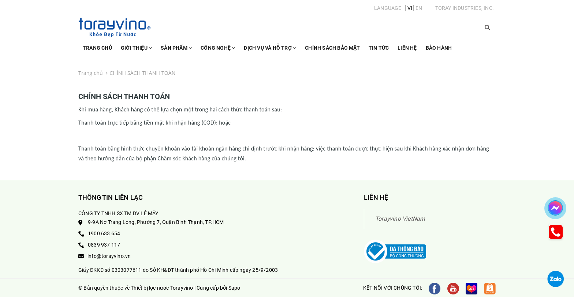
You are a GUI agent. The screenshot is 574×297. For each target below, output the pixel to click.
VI (409, 8)
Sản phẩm (176, 51)
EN (418, 8)
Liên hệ (407, 48)
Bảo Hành (439, 48)
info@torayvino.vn (109, 256)
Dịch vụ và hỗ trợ (270, 51)
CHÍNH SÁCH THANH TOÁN (124, 96)
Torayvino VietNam (400, 218)
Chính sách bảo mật (332, 48)
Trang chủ (97, 48)
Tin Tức (379, 48)
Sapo (234, 288)
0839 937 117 (104, 245)
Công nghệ (218, 51)
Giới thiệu (136, 51)
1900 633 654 (104, 233)
